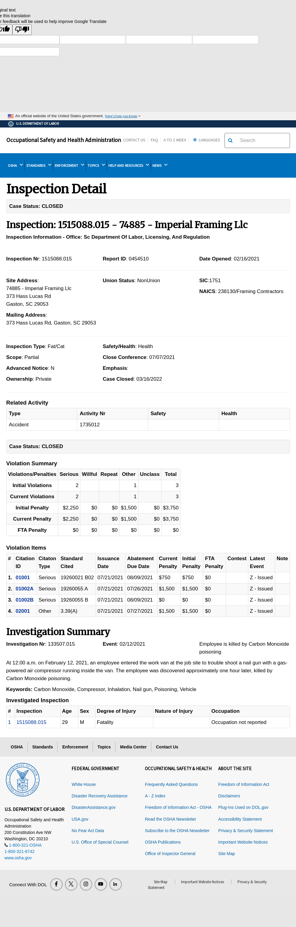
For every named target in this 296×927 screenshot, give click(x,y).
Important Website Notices (243, 842)
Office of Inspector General (170, 853)
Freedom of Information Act (243, 784)
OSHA (15, 165)
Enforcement (75, 747)
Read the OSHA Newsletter (170, 819)
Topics (104, 747)
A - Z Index (155, 795)
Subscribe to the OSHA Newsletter (177, 830)
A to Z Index (175, 140)
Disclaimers (229, 795)
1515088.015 (31, 722)
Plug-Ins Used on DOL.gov (243, 807)
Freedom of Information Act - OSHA (178, 807)
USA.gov (80, 819)
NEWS (159, 165)
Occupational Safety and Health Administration (63, 140)
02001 (23, 611)
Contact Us (134, 140)
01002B (25, 600)
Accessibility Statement (240, 819)
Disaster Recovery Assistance (99, 795)
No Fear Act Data (88, 830)
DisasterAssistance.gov (94, 807)
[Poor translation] (22, 29)
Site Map (226, 853)
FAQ (154, 140)
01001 (23, 577)
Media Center (133, 747)
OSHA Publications (162, 842)
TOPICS (96, 165)
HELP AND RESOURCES (128, 165)
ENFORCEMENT (69, 165)
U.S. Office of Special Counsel (100, 842)
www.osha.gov (18, 857)
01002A (25, 589)
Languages (206, 140)
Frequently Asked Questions (171, 784)
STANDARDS (38, 165)
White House (84, 784)
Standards (42, 747)
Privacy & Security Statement (245, 830)
